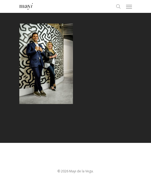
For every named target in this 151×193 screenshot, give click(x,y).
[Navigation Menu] (129, 6)
